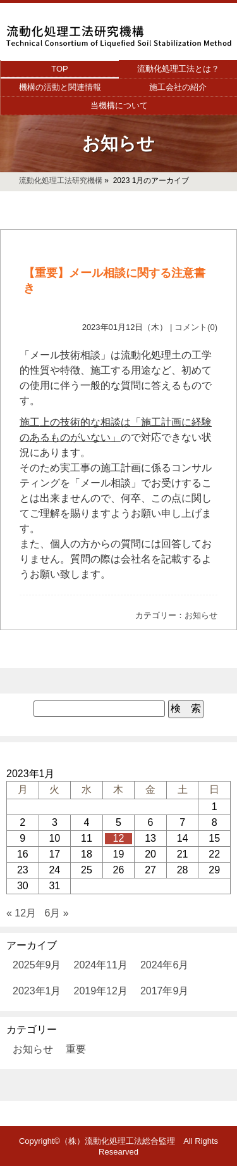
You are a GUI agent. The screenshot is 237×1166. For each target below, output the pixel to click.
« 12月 (21, 913)
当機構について (119, 105)
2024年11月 (101, 965)
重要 (76, 1049)
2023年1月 (37, 990)
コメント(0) (195, 327)
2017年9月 (164, 990)
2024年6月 (164, 965)
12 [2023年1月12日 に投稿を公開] (119, 838)
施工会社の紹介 (178, 87)
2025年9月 (37, 965)
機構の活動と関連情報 (60, 87)
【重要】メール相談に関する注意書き (114, 281)
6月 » (57, 913)
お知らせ (201, 615)
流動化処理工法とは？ (178, 68)
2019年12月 (101, 990)
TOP (59, 68)
